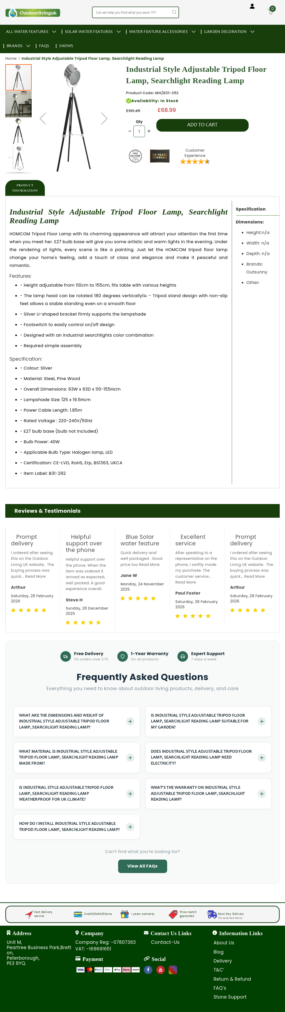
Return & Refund (232, 979)
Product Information (25, 188)
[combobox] (135, 12)
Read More (21, 582)
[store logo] (33, 12)
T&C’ (219, 970)
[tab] (25, 188)
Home (11, 58)
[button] (42, 118)
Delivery (223, 961)
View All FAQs (142, 866)
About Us (224, 943)
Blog (219, 952)
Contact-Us (165, 942)
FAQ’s (220, 988)
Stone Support (230, 997)
